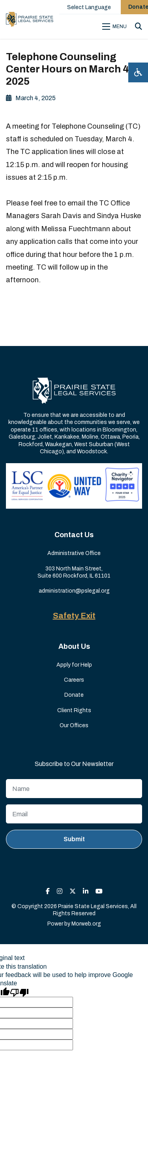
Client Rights (74, 710)
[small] (48, 891)
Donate (74, 695)
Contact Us (74, 535)
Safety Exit (74, 615)
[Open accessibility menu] (138, 72)
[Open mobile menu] (115, 26)
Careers (74, 680)
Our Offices (74, 725)
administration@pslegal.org (74, 591)
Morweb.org (86, 924)
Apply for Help (74, 665)
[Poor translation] (19, 992)
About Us (74, 646)
